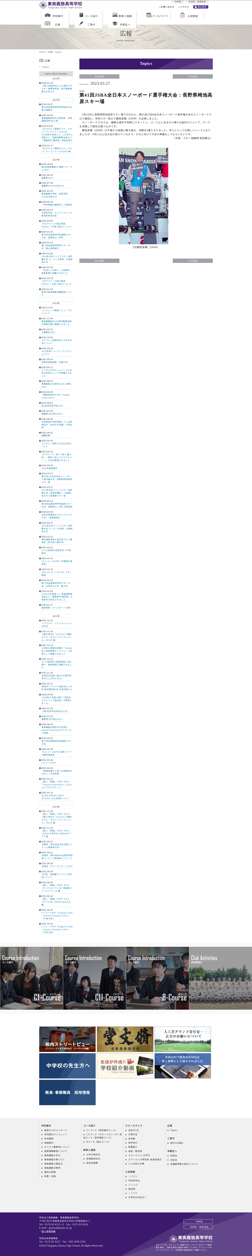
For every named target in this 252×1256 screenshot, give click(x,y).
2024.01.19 (56, 292)
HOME (42, 51)
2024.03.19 (56, 234)
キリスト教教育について (56, 1146)
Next (244, 973)
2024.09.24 (56, 176)
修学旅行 (133, 1142)
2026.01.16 (56, 87)
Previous (1, 973)
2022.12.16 (56, 649)
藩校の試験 (50, 1172)
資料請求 (202, 7)
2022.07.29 (56, 710)
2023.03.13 (56, 503)
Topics (45, 67)
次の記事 (192, 76)
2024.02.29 (56, 281)
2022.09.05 (56, 699)
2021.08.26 (56, 874)
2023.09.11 (56, 371)
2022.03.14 (56, 795)
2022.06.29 (56, 728)
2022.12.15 (56, 663)
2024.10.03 (56, 166)
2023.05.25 (56, 443)
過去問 (131, 1188)
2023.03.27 (56, 478)
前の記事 (99, 76)
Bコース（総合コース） (98, 1141)
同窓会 (173, 1155)
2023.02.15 (56, 561)
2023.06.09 (56, 423)
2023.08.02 (56, 404)
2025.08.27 (56, 107)
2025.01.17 (56, 148)
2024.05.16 (56, 203)
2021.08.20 (56, 886)
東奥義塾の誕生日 (53, 1163)
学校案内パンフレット (55, 1134)
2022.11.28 (56, 675)
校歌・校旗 (50, 1176)
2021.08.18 (56, 914)
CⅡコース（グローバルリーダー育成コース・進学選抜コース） (102, 1136)
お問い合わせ (168, 7)
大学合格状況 (93, 1154)
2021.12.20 (56, 816)
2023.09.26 (56, 351)
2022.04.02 (56, 740)
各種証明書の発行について (184, 1163)
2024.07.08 (56, 184)
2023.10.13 (56, 331)
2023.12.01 (56, 310)
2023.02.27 (56, 527)
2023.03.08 (56, 514)
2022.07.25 (56, 718)
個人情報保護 (48, 1231)
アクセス (185, 7)
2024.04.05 (56, 223)
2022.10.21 (56, 686)
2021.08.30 (56, 865)
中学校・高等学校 (198, 2)
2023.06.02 (56, 434)
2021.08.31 (56, 844)
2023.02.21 (56, 550)
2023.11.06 (56, 321)
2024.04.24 (56, 212)
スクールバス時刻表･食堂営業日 (145, 1159)
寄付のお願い (177, 1142)
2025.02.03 (56, 133)
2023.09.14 (56, 361)
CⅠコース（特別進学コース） (101, 1130)
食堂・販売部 (135, 1151)
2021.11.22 (56, 832)
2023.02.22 (56, 539)
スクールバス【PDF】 (139, 1155)
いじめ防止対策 (136, 1163)
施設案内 (49, 1142)
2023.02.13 (56, 583)
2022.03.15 (56, 783)
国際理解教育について (55, 1151)
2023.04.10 (56, 456)
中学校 (178, 2)
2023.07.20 (56, 412)
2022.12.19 (56, 635)
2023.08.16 (56, 394)
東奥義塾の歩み (52, 1155)
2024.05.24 (56, 193)
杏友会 (173, 1159)
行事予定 (133, 1134)
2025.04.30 (56, 118)
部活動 (131, 1138)
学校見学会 (134, 1180)
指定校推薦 (92, 1162)
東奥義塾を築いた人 (54, 1159)
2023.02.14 (56, 572)
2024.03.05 (56, 270)
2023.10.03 (56, 340)
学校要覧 (49, 1138)
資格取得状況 (93, 1158)
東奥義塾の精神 (52, 1167)
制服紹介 (133, 1146)
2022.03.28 (56, 751)
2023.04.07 (56, 467)
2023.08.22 (56, 383)
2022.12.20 (56, 623)
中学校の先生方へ (137, 1197)
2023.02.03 (56, 595)
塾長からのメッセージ (55, 1130)
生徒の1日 (133, 1130)
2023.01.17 (56, 606)
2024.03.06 (56, 258)
